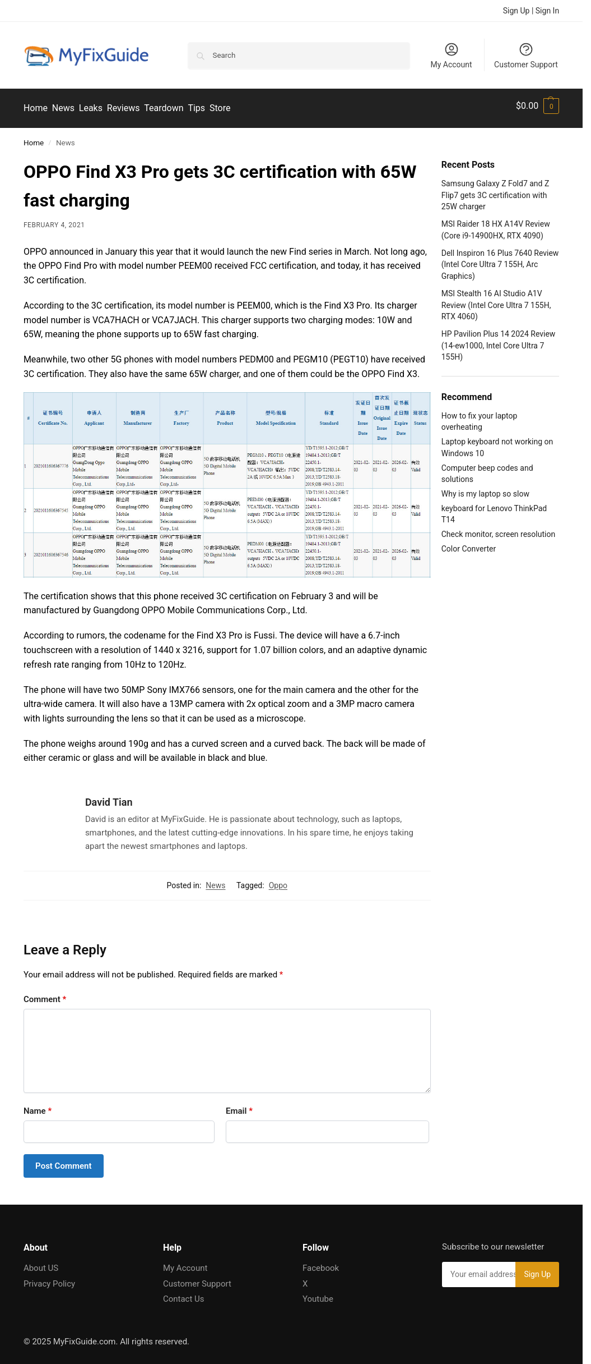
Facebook (321, 1263)
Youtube (318, 1294)
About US (41, 1263)
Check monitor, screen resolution (498, 529)
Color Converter (468, 543)
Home (34, 137)
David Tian (109, 797)
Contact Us (183, 1294)
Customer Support (526, 55)
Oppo (278, 880)
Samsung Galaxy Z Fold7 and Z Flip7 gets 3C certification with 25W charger (495, 190)
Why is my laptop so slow (485, 488)
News (215, 880)
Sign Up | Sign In (531, 10)
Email (239, 1106)
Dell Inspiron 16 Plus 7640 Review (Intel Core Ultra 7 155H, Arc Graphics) (500, 259)
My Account (451, 55)
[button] (537, 106)
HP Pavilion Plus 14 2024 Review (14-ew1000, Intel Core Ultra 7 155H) (498, 341)
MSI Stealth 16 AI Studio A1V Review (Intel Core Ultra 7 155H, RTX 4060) (496, 300)
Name (38, 1106)
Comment (45, 994)
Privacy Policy (49, 1279)
